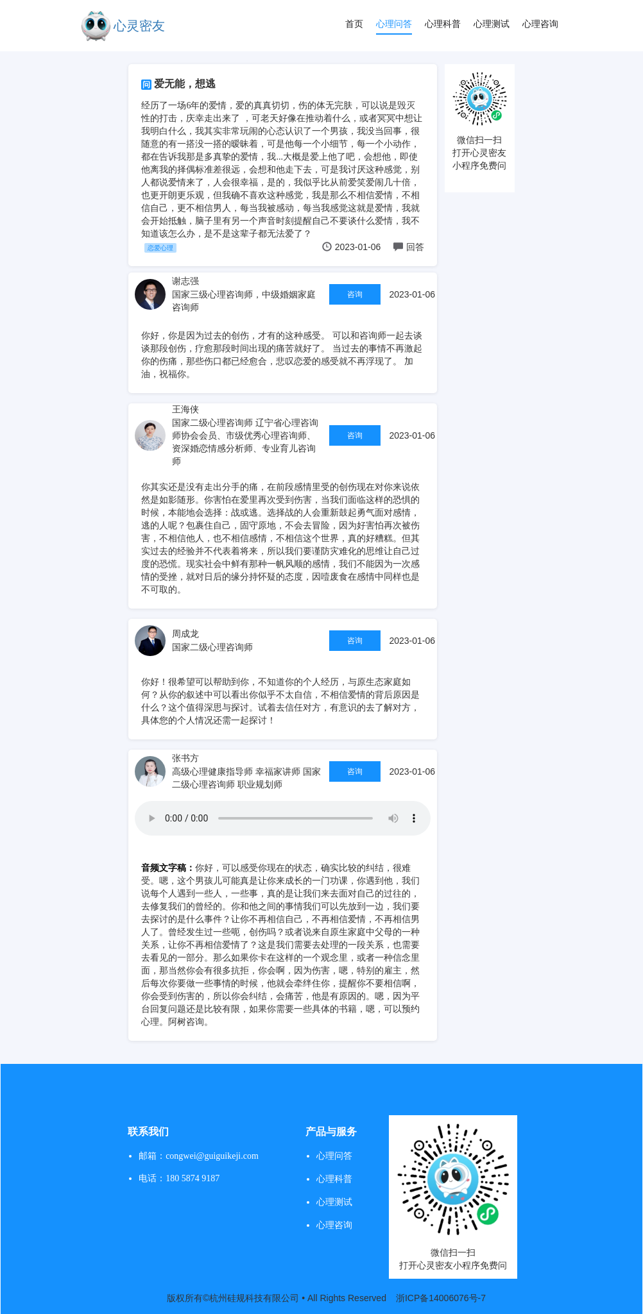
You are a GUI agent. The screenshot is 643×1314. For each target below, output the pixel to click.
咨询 (355, 294)
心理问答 (394, 24)
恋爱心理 (160, 247)
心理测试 (492, 24)
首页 (354, 24)
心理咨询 (540, 24)
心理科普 (443, 24)
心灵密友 (139, 26)
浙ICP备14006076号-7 (441, 1298)
